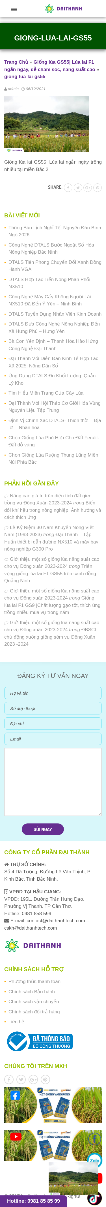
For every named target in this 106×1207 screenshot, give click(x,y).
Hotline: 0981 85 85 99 (33, 1201)
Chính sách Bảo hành (31, 991)
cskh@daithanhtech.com (30, 928)
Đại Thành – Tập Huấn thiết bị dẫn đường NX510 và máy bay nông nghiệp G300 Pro (51, 542)
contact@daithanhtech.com (56, 920)
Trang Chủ (16, 62)
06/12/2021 (36, 89)
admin (13, 89)
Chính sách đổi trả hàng (34, 1012)
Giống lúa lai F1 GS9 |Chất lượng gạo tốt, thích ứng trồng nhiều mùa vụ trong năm (52, 605)
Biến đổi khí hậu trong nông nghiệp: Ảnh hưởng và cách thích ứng (52, 510)
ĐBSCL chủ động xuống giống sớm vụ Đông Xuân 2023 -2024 (50, 637)
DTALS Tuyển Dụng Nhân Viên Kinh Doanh (54, 314)
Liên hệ (16, 1021)
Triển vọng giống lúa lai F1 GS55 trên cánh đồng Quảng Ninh (50, 573)
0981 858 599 (36, 913)
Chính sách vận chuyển (33, 1001)
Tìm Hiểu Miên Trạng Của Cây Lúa (45, 393)
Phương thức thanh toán (34, 981)
